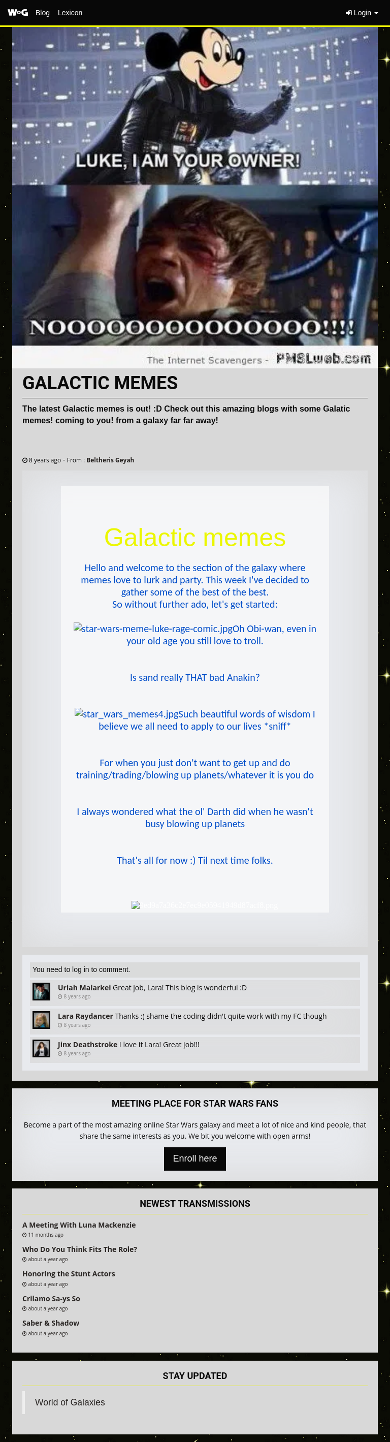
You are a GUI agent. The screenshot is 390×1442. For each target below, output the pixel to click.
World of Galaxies (70, 1402)
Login (362, 13)
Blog (43, 13)
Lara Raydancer (85, 1016)
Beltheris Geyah (110, 460)
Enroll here (195, 1158)
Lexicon (70, 13)
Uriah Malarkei (84, 987)
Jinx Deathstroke (87, 1044)
